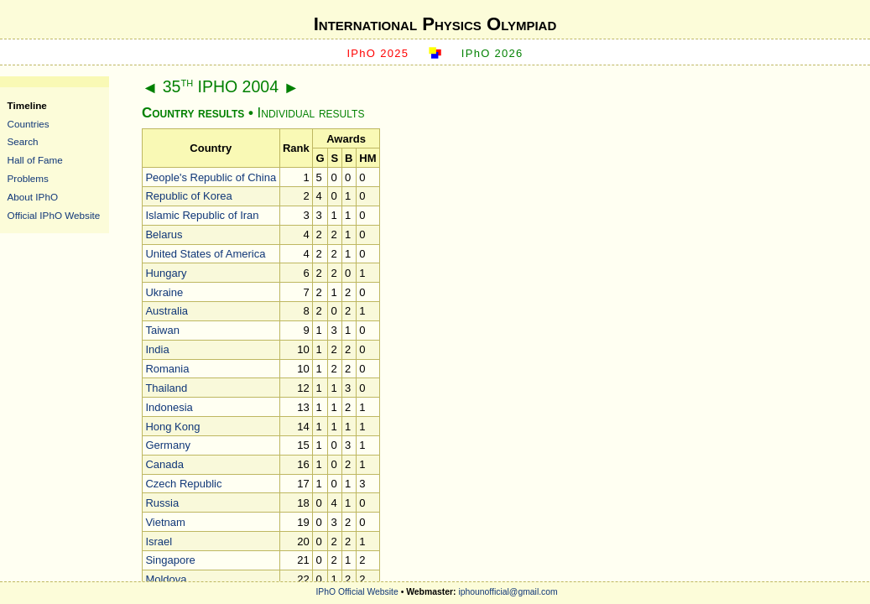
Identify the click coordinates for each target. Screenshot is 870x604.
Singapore (170, 560)
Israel (158, 541)
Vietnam (165, 522)
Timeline (27, 105)
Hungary (165, 273)
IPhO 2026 (492, 53)
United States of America (205, 253)
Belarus (163, 234)
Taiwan (162, 330)
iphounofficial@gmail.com (507, 591)
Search (23, 141)
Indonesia (168, 407)
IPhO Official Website (356, 591)
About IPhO (33, 196)
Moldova (165, 579)
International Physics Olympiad (435, 23)
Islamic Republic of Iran (201, 215)
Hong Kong (172, 426)
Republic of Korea (188, 196)
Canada (164, 464)
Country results (193, 113)
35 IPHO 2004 (221, 86)
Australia (166, 311)
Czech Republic (183, 483)
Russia (162, 503)
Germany (167, 445)
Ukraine (164, 292)
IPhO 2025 (377, 53)
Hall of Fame (35, 159)
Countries (28, 123)
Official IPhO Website (54, 215)
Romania (167, 368)
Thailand (166, 388)
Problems (28, 178)
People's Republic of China (210, 177)
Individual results (311, 113)
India (157, 349)
